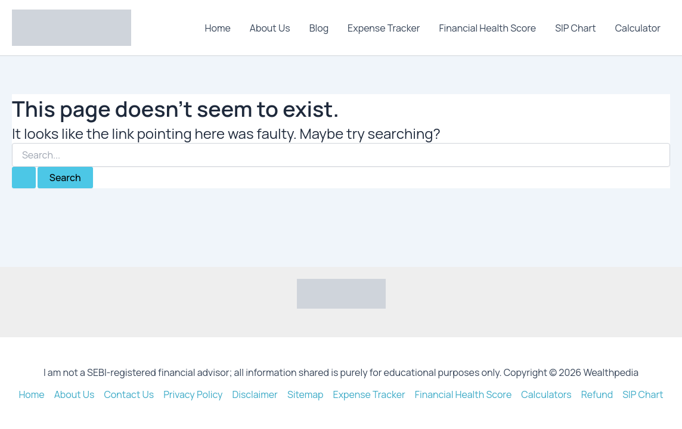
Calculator (638, 28)
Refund (597, 394)
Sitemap (305, 394)
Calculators (547, 394)
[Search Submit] (24, 177)
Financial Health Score (488, 28)
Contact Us (129, 394)
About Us (270, 28)
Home (218, 28)
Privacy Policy (192, 394)
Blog (318, 28)
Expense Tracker (384, 28)
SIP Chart (575, 28)
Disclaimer (255, 394)
